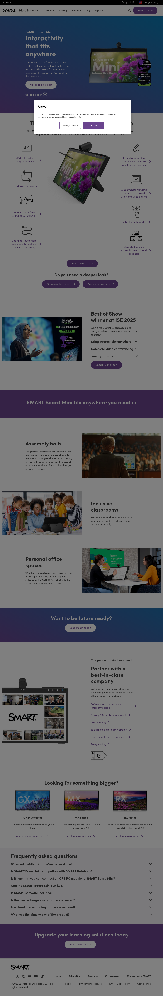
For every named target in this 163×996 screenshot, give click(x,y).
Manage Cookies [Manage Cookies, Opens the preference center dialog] (70, 125)
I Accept (93, 125)
